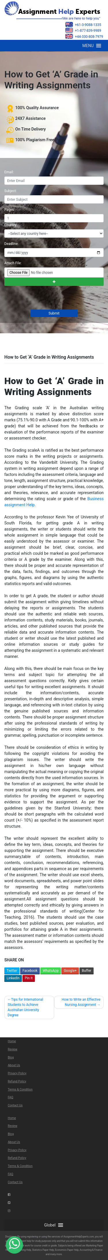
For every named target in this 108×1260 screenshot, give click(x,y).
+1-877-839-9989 (83, 30)
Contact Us (15, 1105)
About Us (14, 1065)
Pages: (9, 210)
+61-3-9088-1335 (83, 24)
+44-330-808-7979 (84, 36)
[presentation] (47, 298)
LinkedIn (13, 978)
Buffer (86, 971)
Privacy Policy (17, 1073)
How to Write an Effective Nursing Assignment (81, 1002)
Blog (11, 1057)
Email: (9, 172)
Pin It (29, 978)
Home (12, 1041)
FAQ (10, 1097)
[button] (88, 45)
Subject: (10, 191)
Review (12, 1049)
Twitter (12, 971)
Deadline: (11, 244)
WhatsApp (50, 971)
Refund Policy (17, 1081)
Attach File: (13, 263)
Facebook (29, 971)
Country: (10, 225)
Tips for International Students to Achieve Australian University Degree (25, 1007)
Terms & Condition (20, 1089)
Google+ (70, 971)
